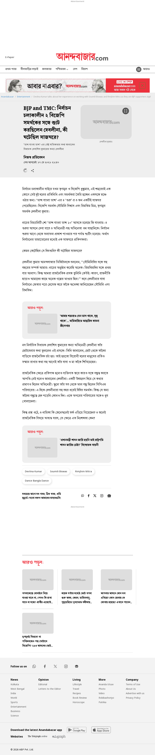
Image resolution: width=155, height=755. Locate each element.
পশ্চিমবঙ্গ (62, 69)
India (13, 693)
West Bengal (17, 688)
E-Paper (9, 57)
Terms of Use (133, 684)
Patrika (102, 702)
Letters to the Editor (49, 688)
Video (102, 693)
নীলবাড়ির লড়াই (29, 69)
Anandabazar (7, 97)
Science (15, 715)
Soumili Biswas (58, 471)
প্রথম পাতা (11, 69)
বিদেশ (84, 69)
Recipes (77, 693)
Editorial (42, 684)
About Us (131, 688)
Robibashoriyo (106, 697)
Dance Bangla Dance (37, 480)
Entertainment (23, 97)
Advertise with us (135, 693)
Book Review (80, 697)
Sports (14, 702)
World (14, 697)
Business (15, 711)
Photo (102, 688)
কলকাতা (47, 69)
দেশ (75, 69)
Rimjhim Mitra (83, 471)
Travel (76, 688)
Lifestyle (77, 684)
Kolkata (15, 684)
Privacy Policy (133, 697)
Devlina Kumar (33, 471)
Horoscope (79, 702)
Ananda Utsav (106, 684)
